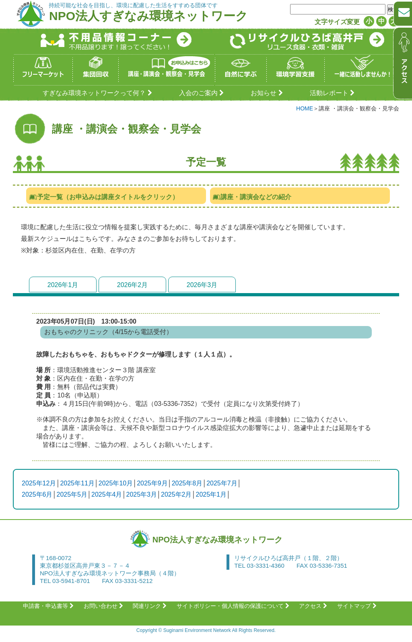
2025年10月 (116, 483)
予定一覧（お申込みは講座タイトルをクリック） (104, 197)
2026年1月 (62, 284)
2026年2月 (132, 284)
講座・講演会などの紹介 (252, 197)
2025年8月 (187, 483)
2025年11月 (77, 483)
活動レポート (333, 93)
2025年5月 (72, 494)
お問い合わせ (104, 606)
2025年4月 (106, 494)
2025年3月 (141, 494)
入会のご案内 (202, 93)
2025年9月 (152, 483)
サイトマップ (358, 606)
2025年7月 (221, 483)
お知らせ (268, 93)
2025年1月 (211, 494)
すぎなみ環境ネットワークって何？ (98, 93)
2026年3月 (202, 284)
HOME (304, 108)
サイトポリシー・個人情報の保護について (234, 606)
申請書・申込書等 (49, 606)
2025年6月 (37, 494)
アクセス (314, 606)
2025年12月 (39, 483)
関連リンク (151, 606)
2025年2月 (176, 494)
